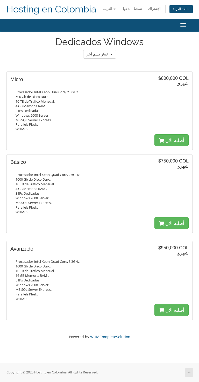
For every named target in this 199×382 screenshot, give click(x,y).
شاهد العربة (181, 9)
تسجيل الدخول (132, 8)
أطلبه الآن (171, 140)
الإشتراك (154, 8)
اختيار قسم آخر (100, 54)
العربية (109, 8)
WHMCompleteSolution (110, 336)
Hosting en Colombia (51, 9)
